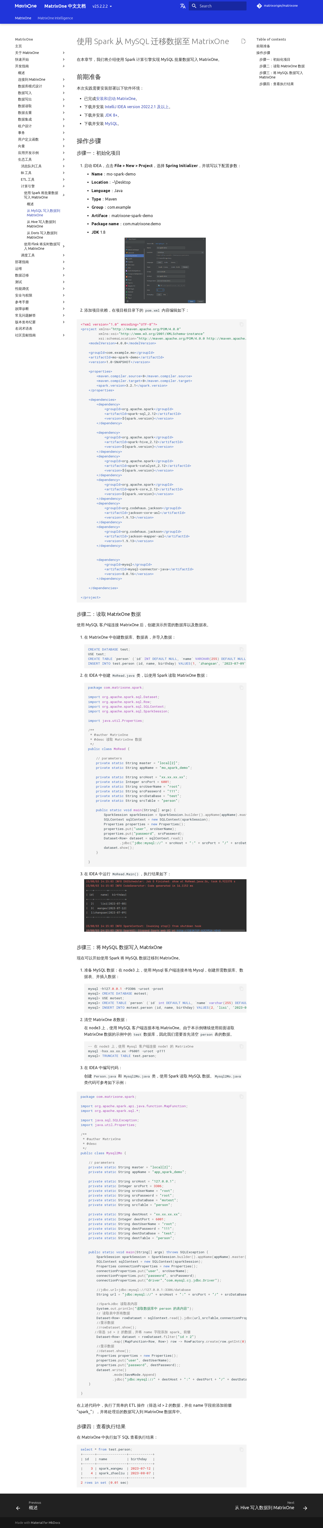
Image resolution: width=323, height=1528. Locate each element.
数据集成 (42, 119)
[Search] (218, 5)
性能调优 (40, 288)
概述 (21, 73)
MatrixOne (23, 18)
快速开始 (40, 59)
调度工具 (43, 255)
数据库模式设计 (42, 86)
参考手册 (40, 302)
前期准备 (263, 46)
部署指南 (40, 262)
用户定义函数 (42, 139)
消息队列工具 (43, 166)
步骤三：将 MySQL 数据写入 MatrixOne (281, 75)
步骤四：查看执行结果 (276, 84)
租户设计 (42, 126)
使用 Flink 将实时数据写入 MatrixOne (45, 246)
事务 (42, 132)
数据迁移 (40, 275)
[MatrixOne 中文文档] (26, 6)
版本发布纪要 (40, 322)
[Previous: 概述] (30, 1507)
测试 (40, 282)
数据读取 (42, 106)
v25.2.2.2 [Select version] (100, 6)
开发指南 (40, 66)
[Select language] (183, 6)
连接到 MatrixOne (42, 79)
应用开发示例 (42, 152)
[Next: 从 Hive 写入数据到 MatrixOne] (269, 1507)
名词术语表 (23, 328)
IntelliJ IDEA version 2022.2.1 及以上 (137, 106)
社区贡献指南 (40, 335)
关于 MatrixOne (40, 52)
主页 (18, 46)
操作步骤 (263, 53)
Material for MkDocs (45, 1522)
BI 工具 (43, 173)
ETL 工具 (43, 179)
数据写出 (42, 99)
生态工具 (42, 159)
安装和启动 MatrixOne (115, 98)
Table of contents (271, 39)
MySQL (111, 123)
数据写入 (42, 93)
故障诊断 (40, 308)
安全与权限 (40, 295)
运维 (40, 268)
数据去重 (42, 112)
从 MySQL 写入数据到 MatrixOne (43, 213)
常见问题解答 (40, 315)
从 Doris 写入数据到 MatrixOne (42, 235)
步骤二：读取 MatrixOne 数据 (282, 66)
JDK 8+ (111, 115)
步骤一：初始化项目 (274, 59)
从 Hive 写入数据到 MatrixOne (41, 224)
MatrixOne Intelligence (55, 18)
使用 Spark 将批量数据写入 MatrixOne (45, 195)
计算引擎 (43, 186)
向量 (42, 146)
